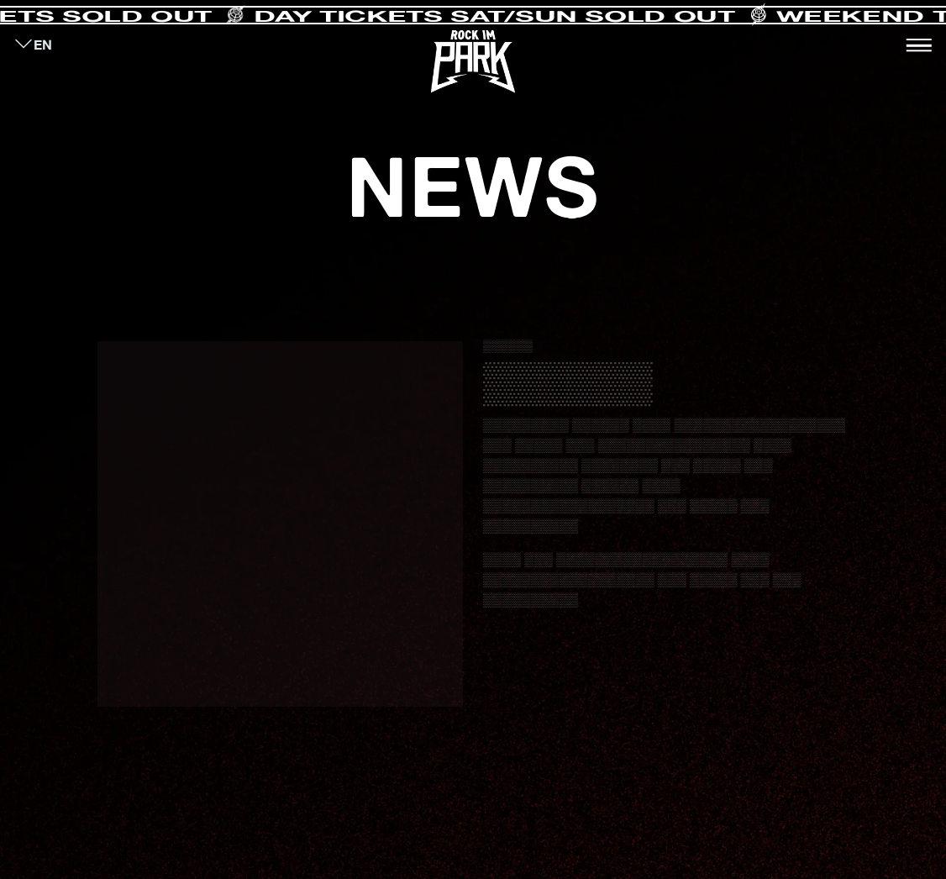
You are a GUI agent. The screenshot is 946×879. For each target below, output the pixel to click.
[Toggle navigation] (919, 45)
